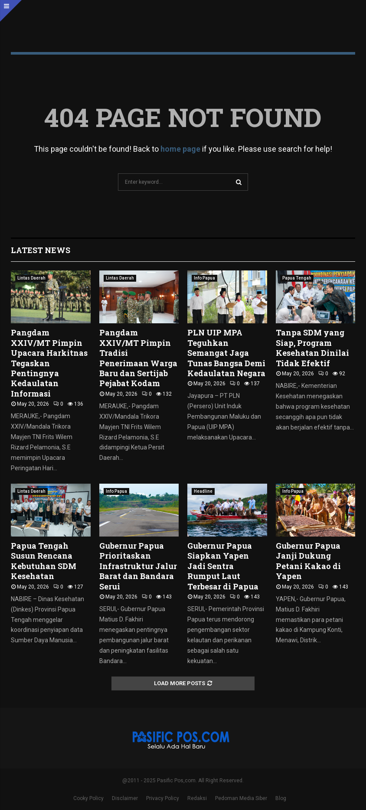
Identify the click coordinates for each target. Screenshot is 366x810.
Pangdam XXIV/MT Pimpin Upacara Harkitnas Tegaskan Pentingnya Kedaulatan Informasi (49, 362)
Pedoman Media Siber (241, 798)
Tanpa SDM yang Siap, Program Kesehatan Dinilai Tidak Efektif (312, 347)
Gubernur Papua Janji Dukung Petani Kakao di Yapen (308, 560)
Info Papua (204, 278)
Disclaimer (125, 798)
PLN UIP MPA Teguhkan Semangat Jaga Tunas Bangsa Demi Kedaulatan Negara (226, 352)
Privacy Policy (162, 798)
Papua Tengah (296, 278)
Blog (280, 798)
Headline (203, 491)
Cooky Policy (88, 798)
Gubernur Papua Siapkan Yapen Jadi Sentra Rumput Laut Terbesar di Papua (222, 566)
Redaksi (197, 798)
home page (180, 148)
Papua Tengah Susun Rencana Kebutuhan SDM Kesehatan (43, 560)
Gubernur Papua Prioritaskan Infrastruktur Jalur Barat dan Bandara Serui (138, 566)
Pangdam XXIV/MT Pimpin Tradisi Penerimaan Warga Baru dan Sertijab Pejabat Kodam (138, 357)
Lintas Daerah (31, 278)
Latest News (40, 250)
